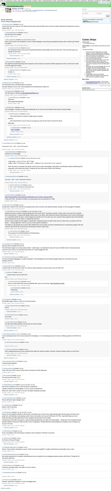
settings (107, 2)
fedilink (23, 11)
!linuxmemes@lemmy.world (93, 81)
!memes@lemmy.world (91, 83)
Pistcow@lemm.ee (8, 299)
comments (27, 6)
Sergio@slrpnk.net (11, 91)
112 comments (18, 11)
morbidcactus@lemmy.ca (15, 158)
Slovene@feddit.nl (8, 375)
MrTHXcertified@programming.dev (11, 454)
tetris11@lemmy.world (9, 24)
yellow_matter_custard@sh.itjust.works (34, 10)
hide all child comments (31, 11)
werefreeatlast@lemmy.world (10, 397)
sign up (103, 2)
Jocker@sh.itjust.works (9, 368)
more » (109, 0)
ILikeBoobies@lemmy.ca (15, 113)
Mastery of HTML (18, 8)
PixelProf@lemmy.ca (8, 430)
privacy (68, 0)
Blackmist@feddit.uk (11, 61)
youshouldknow (75, 0)
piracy (15, 0)
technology (9, 0)
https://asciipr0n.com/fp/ (57, 283)
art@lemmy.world (7, 438)
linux (19, 0)
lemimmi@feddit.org (16, 287)
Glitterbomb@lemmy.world (13, 32)
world (39, 0)
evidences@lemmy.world (12, 321)
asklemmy (34, 0)
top (9, 21)
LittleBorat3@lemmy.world (10, 384)
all (5, 0)
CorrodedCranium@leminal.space (11, 256)
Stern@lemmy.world (8, 479)
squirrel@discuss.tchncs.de (10, 143)
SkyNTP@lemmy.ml (11, 107)
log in (100, 2)
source (12, 30)
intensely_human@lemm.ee (13, 349)
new (18, 21)
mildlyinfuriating (61, 0)
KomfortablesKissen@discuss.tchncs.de (13, 333)
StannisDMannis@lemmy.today (11, 472)
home (1, 0)
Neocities (17, 259)
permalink (4, 30)
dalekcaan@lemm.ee (17, 127)
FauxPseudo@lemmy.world (10, 265)
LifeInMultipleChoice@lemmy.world (14, 211)
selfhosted (28, 0)
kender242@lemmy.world (15, 97)
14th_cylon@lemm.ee (11, 39)
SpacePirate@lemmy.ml (12, 151)
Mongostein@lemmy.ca (9, 82)
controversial (13, 21)
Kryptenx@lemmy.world (9, 204)
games (54, 0)
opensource (91, 0)
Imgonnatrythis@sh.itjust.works (14, 305)
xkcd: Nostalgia (15, 129)
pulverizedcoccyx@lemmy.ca (13, 342)
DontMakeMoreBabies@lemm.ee (11, 447)
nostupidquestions (47, 0)
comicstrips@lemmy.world (15, 6)
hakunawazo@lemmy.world (13, 176)
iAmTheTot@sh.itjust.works (13, 314)
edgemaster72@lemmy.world (16, 185)
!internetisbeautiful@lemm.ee (30, 93)
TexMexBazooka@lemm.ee (15, 70)
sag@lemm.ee (10, 272)
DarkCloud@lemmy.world (9, 465)
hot (7, 21)
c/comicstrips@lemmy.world (50, 10)
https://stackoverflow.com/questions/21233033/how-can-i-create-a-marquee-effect (29, 197)
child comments (19, 30)
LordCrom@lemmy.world (15, 231)
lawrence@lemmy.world (89, 89)
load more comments (14, 55)
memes (23, 0)
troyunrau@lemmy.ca (11, 195)
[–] (2, 24)
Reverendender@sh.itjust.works (11, 361)
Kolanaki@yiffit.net (8, 412)
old (20, 21)
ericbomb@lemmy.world (9, 243)
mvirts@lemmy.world (8, 405)
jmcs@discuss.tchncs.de (15, 48)
